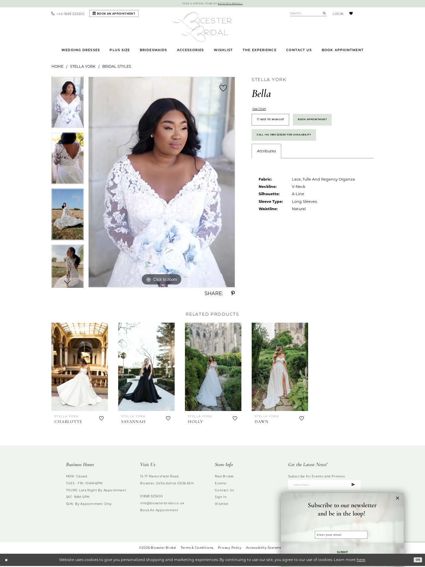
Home (57, 67)
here (361, 560)
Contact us (224, 491)
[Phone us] (67, 14)
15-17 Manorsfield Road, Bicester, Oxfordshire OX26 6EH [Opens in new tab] (167, 480)
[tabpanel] (67, 106)
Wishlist (221, 505)
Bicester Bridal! (234, 4)
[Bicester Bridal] (201, 28)
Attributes (266, 162)
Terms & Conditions (197, 548)
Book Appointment (328, 125)
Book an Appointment (159, 511)
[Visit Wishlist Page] (350, 14)
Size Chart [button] (262, 110)
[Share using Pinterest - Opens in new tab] (233, 294)
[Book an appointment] (113, 14)
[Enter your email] (341, 530)
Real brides (224, 477)
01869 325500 (151, 497)
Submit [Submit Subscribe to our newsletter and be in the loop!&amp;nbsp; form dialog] (342, 550)
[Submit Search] (324, 14)
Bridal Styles (116, 67)
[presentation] (79, 367)
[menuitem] (67, 14)
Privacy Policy (229, 548)
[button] (337, 14)
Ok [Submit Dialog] (417, 560)
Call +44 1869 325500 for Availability (293, 144)
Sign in (221, 498)
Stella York (83, 67)
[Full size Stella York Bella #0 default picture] (162, 183)
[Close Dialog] (7, 560)
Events (220, 484)
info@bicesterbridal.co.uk (162, 504)
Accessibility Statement (266, 548)
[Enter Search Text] (308, 14)
